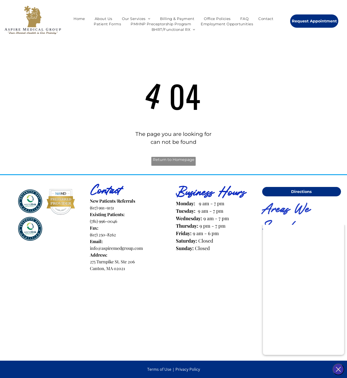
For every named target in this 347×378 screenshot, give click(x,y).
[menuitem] (79, 19)
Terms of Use (159, 369)
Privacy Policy (187, 369)
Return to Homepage (173, 159)
